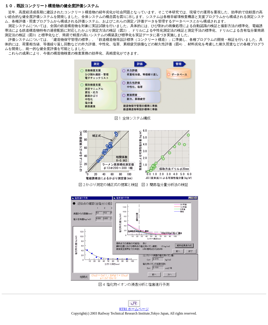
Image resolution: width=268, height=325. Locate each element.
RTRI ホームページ (134, 307)
